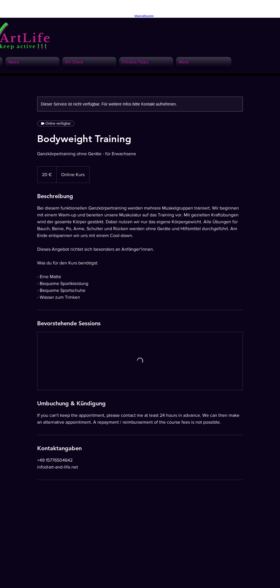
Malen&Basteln (144, 16)
